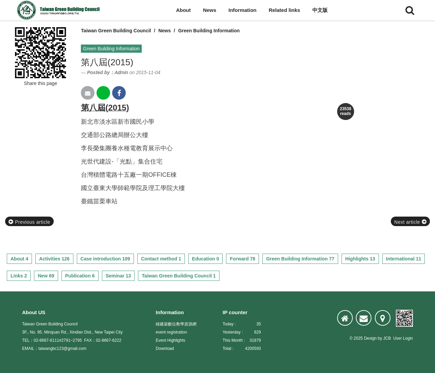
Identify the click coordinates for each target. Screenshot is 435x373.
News (209, 10)
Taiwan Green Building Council (116, 30)
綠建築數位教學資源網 (176, 324)
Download (165, 348)
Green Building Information (209, 30)
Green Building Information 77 (300, 258)
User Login (403, 338)
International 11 (403, 258)
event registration (171, 332)
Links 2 (19, 275)
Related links (284, 10)
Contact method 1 (161, 258)
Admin (121, 72)
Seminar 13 (118, 275)
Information (242, 10)
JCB (387, 338)
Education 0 (205, 258)
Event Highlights (170, 340)
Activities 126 (54, 258)
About (183, 10)
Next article (410, 222)
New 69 (46, 275)
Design (370, 338)
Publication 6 (80, 275)
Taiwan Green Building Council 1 (179, 275)
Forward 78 (242, 258)
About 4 (19, 258)
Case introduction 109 (105, 258)
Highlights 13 (360, 258)
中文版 (320, 10)
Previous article (29, 222)
